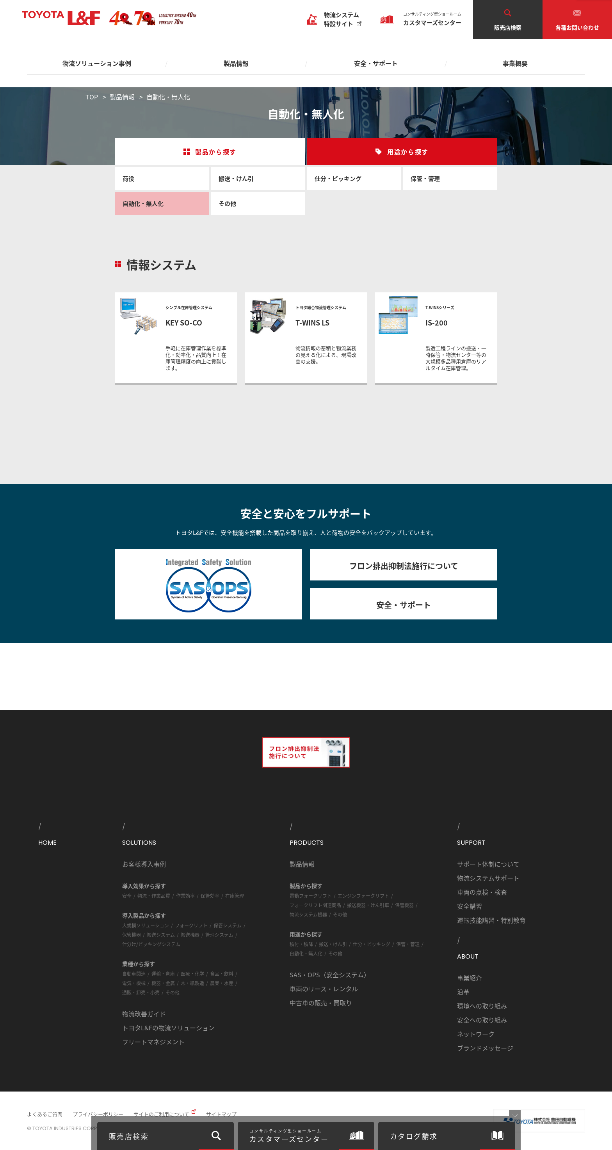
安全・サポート (403, 604)
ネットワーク (476, 1034)
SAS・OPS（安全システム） (330, 974)
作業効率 (185, 895)
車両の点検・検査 (482, 892)
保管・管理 (425, 178)
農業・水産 (221, 983)
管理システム (219, 934)
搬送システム (161, 934)
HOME (47, 842)
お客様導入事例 (144, 864)
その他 (227, 203)
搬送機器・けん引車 (368, 905)
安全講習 (469, 906)
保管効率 (210, 895)
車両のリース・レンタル (324, 988)
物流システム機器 (308, 914)
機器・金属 (163, 983)
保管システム (227, 925)
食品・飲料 (221, 973)
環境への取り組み (482, 1005)
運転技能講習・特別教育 (491, 920)
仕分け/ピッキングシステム (151, 944)
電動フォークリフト (311, 895)
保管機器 (131, 934)
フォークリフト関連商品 (315, 905)
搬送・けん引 (236, 178)
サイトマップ (221, 1114)
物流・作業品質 (153, 895)
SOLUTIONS (139, 842)
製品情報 (302, 864)
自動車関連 (134, 973)
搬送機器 (190, 934)
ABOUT (468, 956)
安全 (127, 895)
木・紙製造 (192, 983)
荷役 (128, 178)
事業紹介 (469, 977)
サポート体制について (488, 864)
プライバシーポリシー (98, 1114)
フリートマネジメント (153, 1041)
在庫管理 (234, 895)
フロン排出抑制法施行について (403, 565)
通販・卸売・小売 (141, 992)
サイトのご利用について (161, 1114)
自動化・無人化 (143, 203)
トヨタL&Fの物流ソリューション (168, 1027)
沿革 (463, 991)
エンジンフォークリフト (363, 895)
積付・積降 (301, 944)
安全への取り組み (482, 1019)
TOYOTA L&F (61, 18)
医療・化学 (192, 973)
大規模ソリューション (145, 925)
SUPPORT (471, 842)
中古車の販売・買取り (321, 1002)
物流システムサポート (488, 878)
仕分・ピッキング (338, 178)
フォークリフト (191, 925)
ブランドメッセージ (485, 1048)
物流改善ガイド (144, 1013)
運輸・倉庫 (163, 973)
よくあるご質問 (44, 1114)
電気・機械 (134, 983)
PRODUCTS (307, 842)
